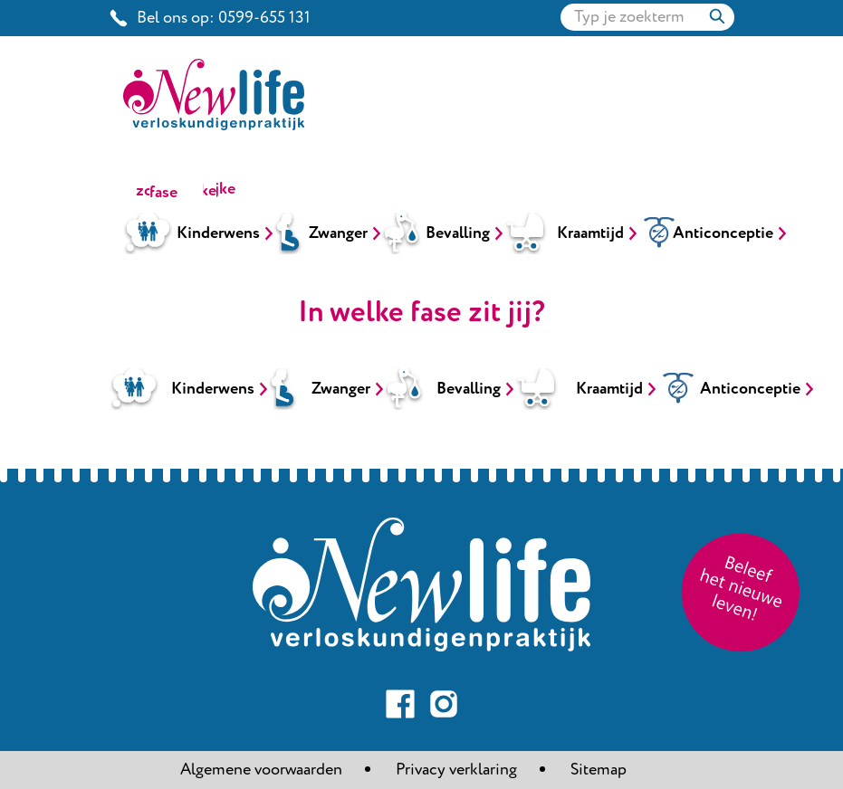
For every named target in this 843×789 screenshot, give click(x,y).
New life (307, 54)
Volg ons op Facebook (400, 704)
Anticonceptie (723, 233)
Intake (597, 54)
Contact (680, 54)
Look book (505, 54)
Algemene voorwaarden (261, 770)
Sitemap (598, 770)
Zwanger (338, 233)
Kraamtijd (590, 233)
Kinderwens (218, 233)
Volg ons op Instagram (443, 704)
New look (403, 54)
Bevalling (458, 233)
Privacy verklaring (456, 770)
